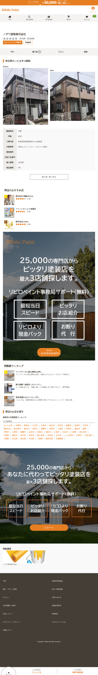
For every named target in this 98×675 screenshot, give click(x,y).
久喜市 (56, 432)
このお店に (36, 671)
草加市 (68, 429)
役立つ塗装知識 (57, 589)
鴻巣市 (43, 429)
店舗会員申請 (56, 605)
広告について (7, 614)
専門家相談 (48, 18)
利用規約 (55, 614)
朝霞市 (23, 432)
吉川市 (58, 435)
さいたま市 (8, 425)
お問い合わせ (56, 597)
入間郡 (6, 439)
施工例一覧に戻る (49, 177)
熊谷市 (26, 425)
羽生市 (35, 429)
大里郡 (40, 439)
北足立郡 (88, 435)
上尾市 (60, 429)
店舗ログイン (7, 630)
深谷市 (52, 429)
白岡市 (79, 435)
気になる (90, 17)
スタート (49, 527)
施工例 (68, 18)
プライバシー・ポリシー (11, 622)
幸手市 (31, 435)
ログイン (6, 597)
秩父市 (52, 425)
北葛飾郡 (59, 439)
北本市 (65, 432)
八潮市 (73, 432)
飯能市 (68, 425)
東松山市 (7, 429)
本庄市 (85, 425)
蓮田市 (14, 435)
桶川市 (48, 432)
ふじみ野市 (68, 435)
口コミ (61, 52)
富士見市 (83, 432)
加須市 (77, 425)
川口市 (35, 425)
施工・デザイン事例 (10, 589)
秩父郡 (23, 439)
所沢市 (60, 425)
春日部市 (17, 429)
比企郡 (14, 439)
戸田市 (6, 432)
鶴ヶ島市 (40, 435)
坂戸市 (23, 435)
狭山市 (26, 429)
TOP (9, 18)
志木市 (31, 432)
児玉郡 (31, 439)
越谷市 (77, 429)
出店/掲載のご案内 (9, 605)
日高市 (50, 435)
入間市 (14, 432)
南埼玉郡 (49, 439)
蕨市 (85, 429)
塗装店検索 (29, 18)
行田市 (43, 425)
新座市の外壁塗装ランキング (14, 417)
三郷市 (6, 435)
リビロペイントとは (59, 622)
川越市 (18, 425)
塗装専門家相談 (57, 581)
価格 (86, 52)
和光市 (40, 432)
